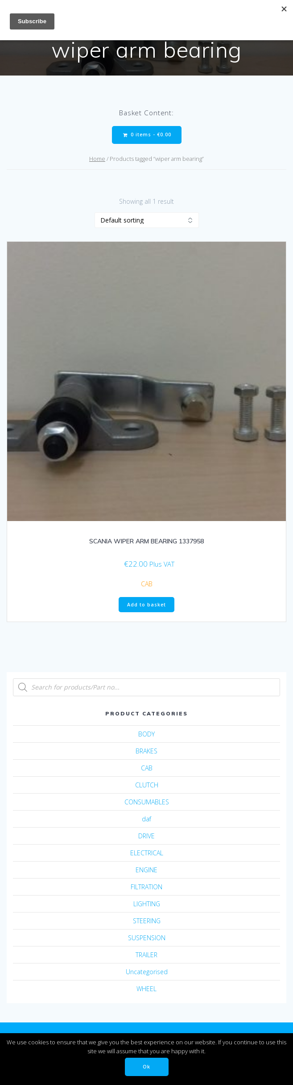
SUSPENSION (146, 938)
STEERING (147, 921)
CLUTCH (146, 785)
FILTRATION (146, 887)
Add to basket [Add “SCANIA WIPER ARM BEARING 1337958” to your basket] (146, 604)
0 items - (147, 134)
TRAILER (146, 954)
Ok (146, 1067)
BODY (146, 734)
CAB (147, 584)
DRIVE (146, 836)
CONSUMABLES (146, 802)
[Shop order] (147, 220)
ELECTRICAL (146, 853)
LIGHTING (146, 904)
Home (97, 159)
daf (146, 819)
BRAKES (146, 751)
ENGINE (146, 870)
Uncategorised (147, 971)
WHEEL (146, 988)
